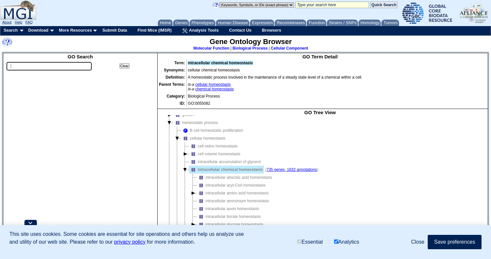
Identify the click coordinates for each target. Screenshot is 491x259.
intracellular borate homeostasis (229, 217)
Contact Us (240, 30)
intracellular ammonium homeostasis (233, 201)
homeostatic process (196, 123)
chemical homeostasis (214, 89)
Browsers (271, 30)
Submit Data (114, 30)
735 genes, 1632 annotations (292, 169)
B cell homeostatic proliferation (212, 130)
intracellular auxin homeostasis (228, 209)
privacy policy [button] (130, 242)
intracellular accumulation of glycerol (225, 162)
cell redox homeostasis (213, 146)
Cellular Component (289, 48)
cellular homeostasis (213, 84)
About (7, 22)
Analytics (346, 242)
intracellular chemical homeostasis (226, 170)
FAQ (29, 22)
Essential (310, 242)
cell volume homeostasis (214, 154)
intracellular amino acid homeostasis (233, 193)
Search (11, 30)
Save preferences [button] (454, 242)
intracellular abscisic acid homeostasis (234, 177)
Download (38, 30)
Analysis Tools (200, 31)
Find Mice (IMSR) (154, 30)
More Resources (75, 30)
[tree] (320, 177)
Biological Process (250, 48)
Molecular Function (211, 48)
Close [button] (417, 242)
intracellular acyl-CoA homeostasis (231, 185)
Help (18, 22)
